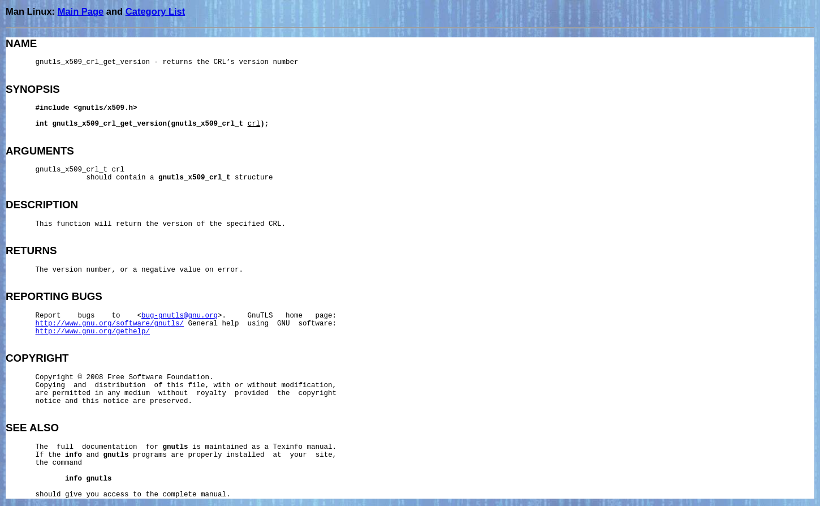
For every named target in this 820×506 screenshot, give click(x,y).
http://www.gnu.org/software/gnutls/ (110, 324)
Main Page (81, 11)
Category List (155, 11)
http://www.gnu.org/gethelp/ (93, 332)
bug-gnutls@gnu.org (179, 316)
